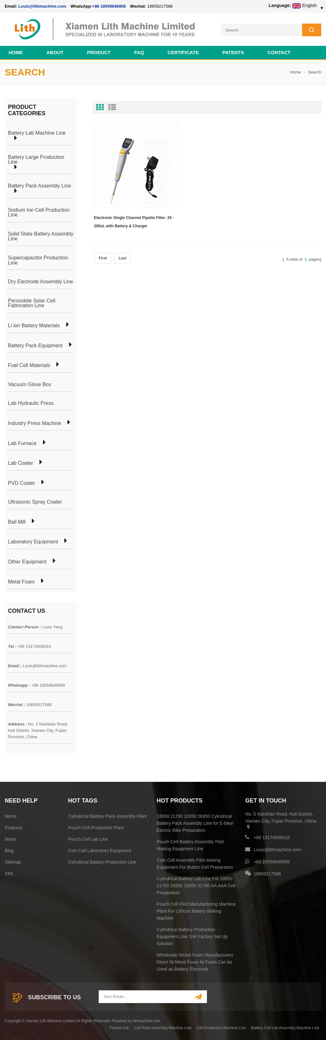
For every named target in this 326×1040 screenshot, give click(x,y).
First (103, 239)
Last (123, 239)
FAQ (139, 51)
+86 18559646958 (109, 6)
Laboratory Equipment (33, 541)
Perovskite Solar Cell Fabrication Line (31, 302)
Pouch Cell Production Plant (96, 826)
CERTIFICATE (183, 51)
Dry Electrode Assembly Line (40, 281)
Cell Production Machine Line (221, 1027)
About (54, 51)
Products (13, 826)
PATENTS (233, 51)
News (10, 838)
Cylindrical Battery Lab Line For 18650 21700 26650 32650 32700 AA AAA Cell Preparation (196, 884)
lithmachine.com (146, 1020)
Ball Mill (16, 521)
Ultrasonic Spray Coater (35, 501)
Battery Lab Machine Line (37, 132)
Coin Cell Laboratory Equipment (99, 849)
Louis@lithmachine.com (45, 665)
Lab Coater (20, 462)
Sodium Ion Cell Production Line (39, 211)
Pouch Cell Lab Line (88, 838)
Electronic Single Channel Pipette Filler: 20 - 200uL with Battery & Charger (124, 204)
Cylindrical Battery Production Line (102, 861)
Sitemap (13, 861)
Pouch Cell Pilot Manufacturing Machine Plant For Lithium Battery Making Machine (196, 910)
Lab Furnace (22, 442)
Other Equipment (27, 561)
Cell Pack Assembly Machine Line (162, 1027)
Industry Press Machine (34, 422)
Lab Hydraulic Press (30, 402)
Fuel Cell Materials (29, 364)
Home (16, 51)
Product (98, 51)
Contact (278, 51)
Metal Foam (21, 581)
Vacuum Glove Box (29, 383)
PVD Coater (21, 482)
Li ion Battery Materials (34, 324)
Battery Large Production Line (36, 159)
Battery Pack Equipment (35, 344)
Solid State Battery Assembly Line (40, 235)
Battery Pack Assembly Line (39, 185)
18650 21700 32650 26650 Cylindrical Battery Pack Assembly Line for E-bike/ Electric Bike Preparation (195, 822)
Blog (9, 849)
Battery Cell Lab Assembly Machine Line (285, 1027)
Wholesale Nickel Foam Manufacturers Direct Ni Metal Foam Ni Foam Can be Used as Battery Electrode (195, 961)
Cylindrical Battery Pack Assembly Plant (107, 815)
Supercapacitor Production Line (38, 259)
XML (9, 872)
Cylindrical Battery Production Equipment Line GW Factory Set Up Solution (192, 935)
